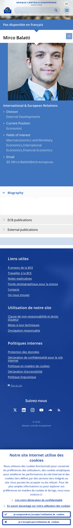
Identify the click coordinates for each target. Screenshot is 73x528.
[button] (66, 3)
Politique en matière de (29, 366)
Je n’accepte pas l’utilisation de (39, 521)
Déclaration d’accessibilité (25, 371)
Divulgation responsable (24, 330)
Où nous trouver (19, 295)
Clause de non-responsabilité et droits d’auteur (33, 318)
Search (56, 10)
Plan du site (16, 385)
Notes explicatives (20, 278)
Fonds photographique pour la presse (33, 284)
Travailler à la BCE (20, 273)
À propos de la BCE (20, 267)
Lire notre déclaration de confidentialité (38, 500)
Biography (12, 192)
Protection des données (23, 352)
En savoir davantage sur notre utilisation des (38, 506)
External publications (19, 229)
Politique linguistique (22, 377)
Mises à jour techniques (23, 325)
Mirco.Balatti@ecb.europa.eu (32, 162)
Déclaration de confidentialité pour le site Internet (35, 359)
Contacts (13, 289)
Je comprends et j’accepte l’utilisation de (39, 514)
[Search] (34, 10)
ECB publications (16, 220)
